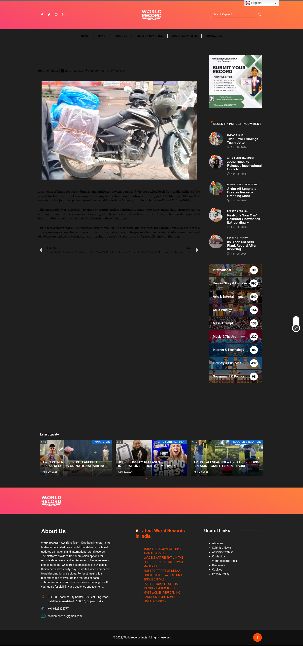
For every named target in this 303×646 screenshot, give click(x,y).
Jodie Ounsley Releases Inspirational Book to (244, 166)
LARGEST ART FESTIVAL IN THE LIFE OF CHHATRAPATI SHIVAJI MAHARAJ (163, 563)
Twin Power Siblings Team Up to (242, 142)
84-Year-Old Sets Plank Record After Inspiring (242, 246)
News (101, 37)
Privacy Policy (220, 575)
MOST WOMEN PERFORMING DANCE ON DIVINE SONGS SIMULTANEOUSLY (162, 598)
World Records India (224, 562)
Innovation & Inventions (242, 185)
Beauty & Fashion (237, 212)
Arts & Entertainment (240, 159)
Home (84, 37)
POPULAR (236, 125)
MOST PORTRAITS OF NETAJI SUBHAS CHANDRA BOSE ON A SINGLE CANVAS (163, 576)
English (254, 3)
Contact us (214, 37)
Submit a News (221, 548)
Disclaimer (218, 566)
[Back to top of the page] (257, 638)
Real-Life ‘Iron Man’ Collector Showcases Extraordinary (243, 220)
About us (121, 37)
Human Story (235, 136)
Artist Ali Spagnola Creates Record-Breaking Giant (241, 193)
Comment (253, 125)
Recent (218, 125)
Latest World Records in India (160, 534)
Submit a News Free (150, 37)
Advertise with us (184, 37)
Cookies (217, 570)
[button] (146, 480)
